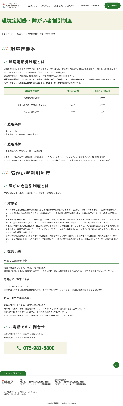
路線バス (21, 33)
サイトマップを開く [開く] (11, 373)
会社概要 (95, 5)
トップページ (7, 33)
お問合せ (114, 5)
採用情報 (85, 5)
